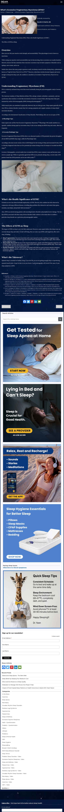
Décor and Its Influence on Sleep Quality (14, 682)
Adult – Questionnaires (8, 722)
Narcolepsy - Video (7, 776)
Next (59, 306)
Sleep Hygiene (6, 742)
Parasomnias (9, 12)
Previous (6, 306)
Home (2, 12)
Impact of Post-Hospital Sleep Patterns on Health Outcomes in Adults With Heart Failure (28, 688)
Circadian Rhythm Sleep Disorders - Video (14, 773)
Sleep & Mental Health (8, 736)
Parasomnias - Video (8, 765)
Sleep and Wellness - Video (10, 762)
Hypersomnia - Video (8, 768)
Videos (4, 728)
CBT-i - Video (6, 785)
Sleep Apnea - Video (8, 779)
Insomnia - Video (7, 782)
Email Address (7, 638)
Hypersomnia (6, 711)
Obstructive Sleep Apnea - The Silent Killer (14, 675)
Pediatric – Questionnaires (9, 725)
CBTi (3, 739)
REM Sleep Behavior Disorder (10, 751)
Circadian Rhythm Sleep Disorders (12, 705)
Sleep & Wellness (7, 717)
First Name (5, 644)
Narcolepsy (5, 702)
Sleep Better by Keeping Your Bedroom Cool (15, 678)
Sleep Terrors (6, 753)
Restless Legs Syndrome (9, 708)
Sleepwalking (6, 745)
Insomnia (5, 697)
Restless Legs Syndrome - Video (11, 770)
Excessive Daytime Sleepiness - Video (13, 759)
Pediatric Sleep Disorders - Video (11, 756)
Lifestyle (4, 731)
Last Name (5, 651)
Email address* (6, 807)
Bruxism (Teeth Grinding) (9, 748)
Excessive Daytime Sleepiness (11, 719)
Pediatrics (5, 734)
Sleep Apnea (6, 700)
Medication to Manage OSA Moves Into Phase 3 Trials (18, 685)
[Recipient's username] (30, 319)
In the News (5, 694)
